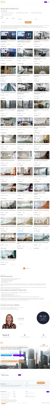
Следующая (24, 268)
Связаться (21, 323)
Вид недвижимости (4, 391)
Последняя (27, 268)
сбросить (20, 22)
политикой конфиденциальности (10, 363)
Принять (3, 403)
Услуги (14, 393)
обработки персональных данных (8, 401)
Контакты (14, 396)
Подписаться (40, 382)
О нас (14, 391)
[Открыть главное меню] (48, 2)
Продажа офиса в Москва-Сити (5, 394)
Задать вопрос (5, 375)
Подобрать (28, 22)
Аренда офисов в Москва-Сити (5, 397)
